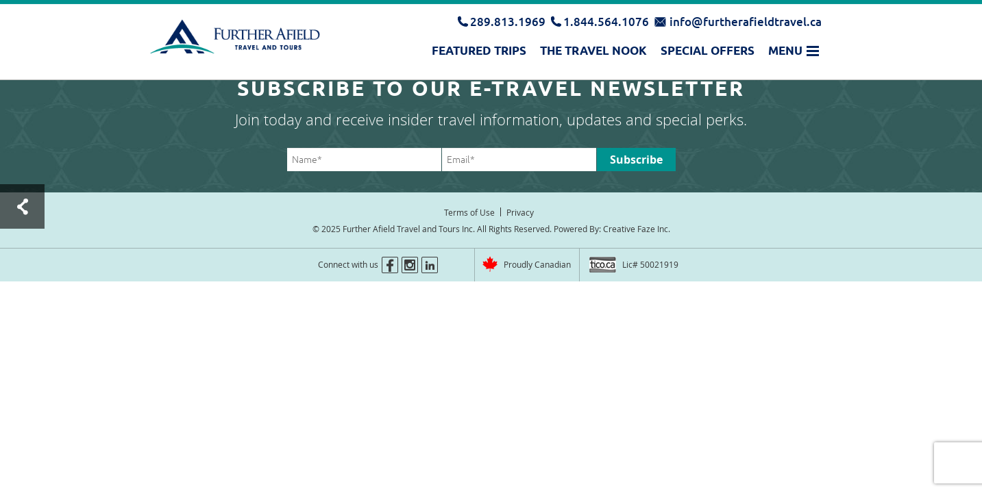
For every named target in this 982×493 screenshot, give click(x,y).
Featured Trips (479, 51)
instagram (410, 265)
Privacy (520, 212)
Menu (785, 51)
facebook (390, 265)
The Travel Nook (593, 51)
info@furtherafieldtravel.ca (746, 21)
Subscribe (636, 159)
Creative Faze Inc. (636, 228)
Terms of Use (469, 212)
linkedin (429, 265)
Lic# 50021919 (650, 264)
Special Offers (707, 51)
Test (22, 206)
